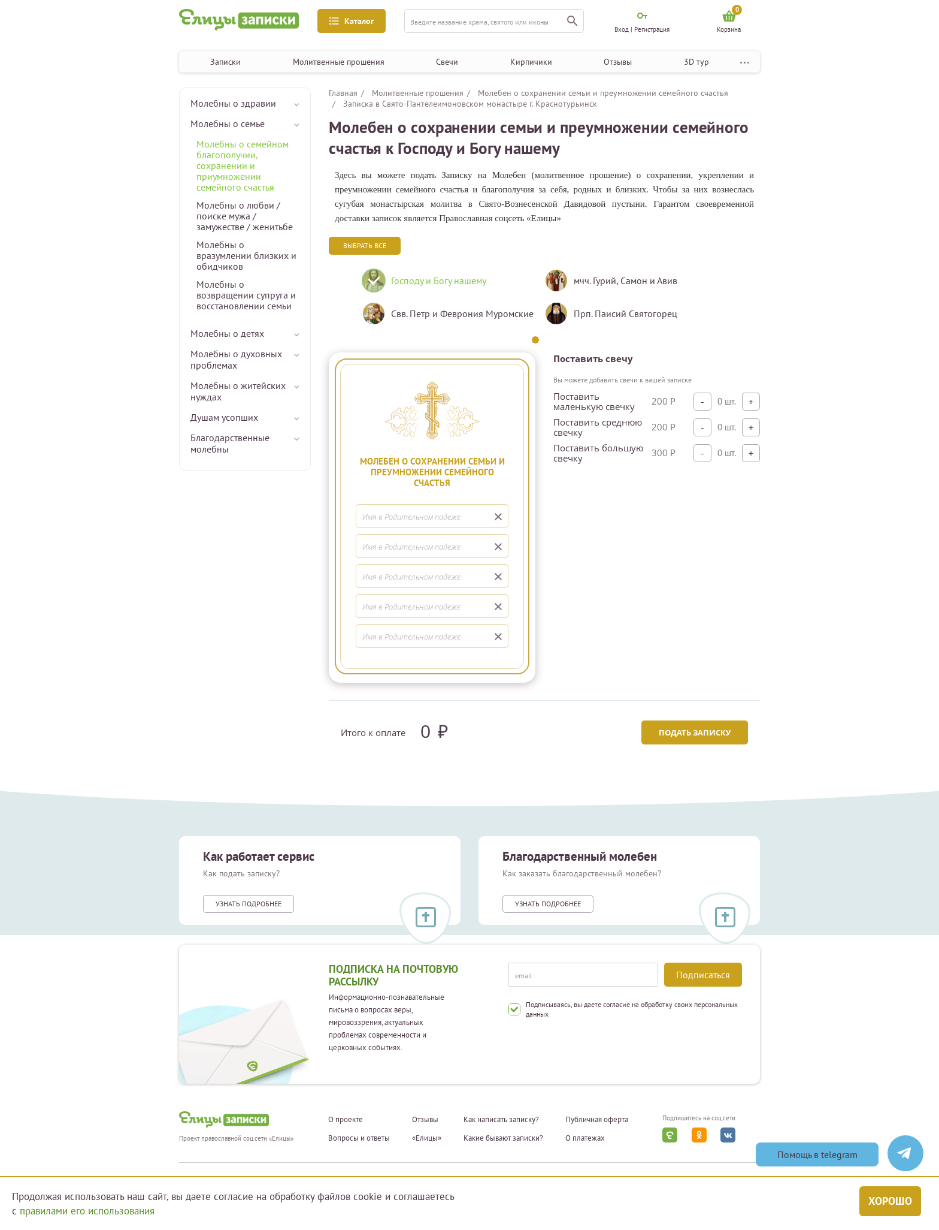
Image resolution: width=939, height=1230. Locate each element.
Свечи (447, 61)
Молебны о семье (227, 123)
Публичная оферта (596, 1120)
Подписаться (703, 975)
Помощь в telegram (817, 1154)
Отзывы (618, 61)
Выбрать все (364, 245)
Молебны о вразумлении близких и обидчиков (246, 255)
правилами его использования (87, 1210)
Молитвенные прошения (338, 61)
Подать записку (695, 732)
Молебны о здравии (233, 103)
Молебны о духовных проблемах (236, 359)
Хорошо (890, 1201)
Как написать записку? (501, 1120)
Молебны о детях (227, 333)
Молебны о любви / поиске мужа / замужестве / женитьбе (244, 216)
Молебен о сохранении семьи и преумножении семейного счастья (603, 93)
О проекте (345, 1120)
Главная (343, 93)
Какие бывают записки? (503, 1138)
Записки (225, 61)
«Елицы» (426, 1138)
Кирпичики (531, 61)
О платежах (585, 1138)
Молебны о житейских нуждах (238, 391)
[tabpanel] (444, 301)
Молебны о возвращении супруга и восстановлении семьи (246, 295)
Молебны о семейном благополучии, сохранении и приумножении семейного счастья (242, 165)
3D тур (696, 61)
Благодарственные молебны (229, 443)
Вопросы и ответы (359, 1138)
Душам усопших (224, 417)
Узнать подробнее (248, 903)
